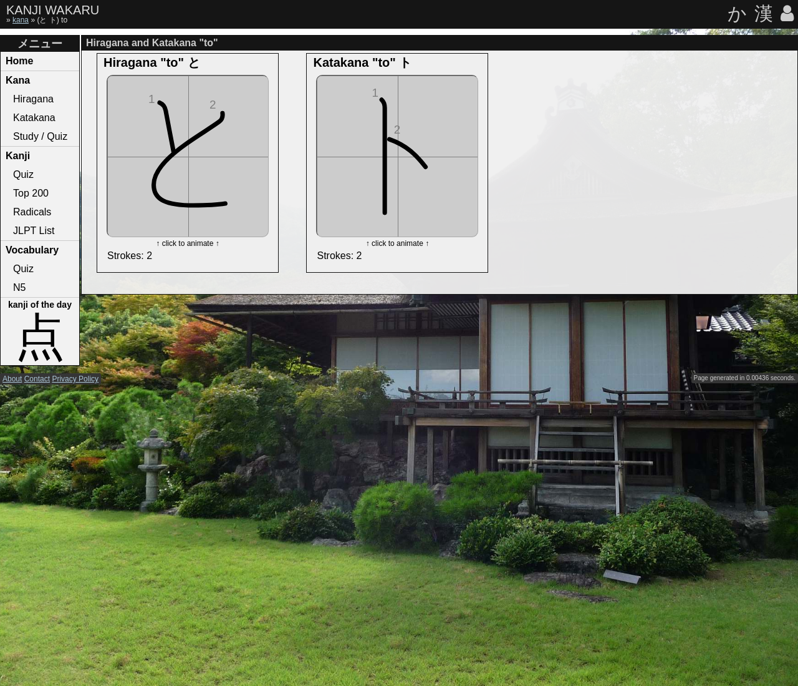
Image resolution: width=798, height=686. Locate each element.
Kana (18, 80)
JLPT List (33, 230)
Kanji (18, 155)
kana (20, 20)
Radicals (32, 212)
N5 (19, 287)
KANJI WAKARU (52, 10)
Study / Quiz (40, 136)
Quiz (23, 174)
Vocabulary (32, 250)
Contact (37, 379)
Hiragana (33, 99)
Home (19, 61)
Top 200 (31, 193)
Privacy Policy (75, 379)
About (12, 379)
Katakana (34, 117)
